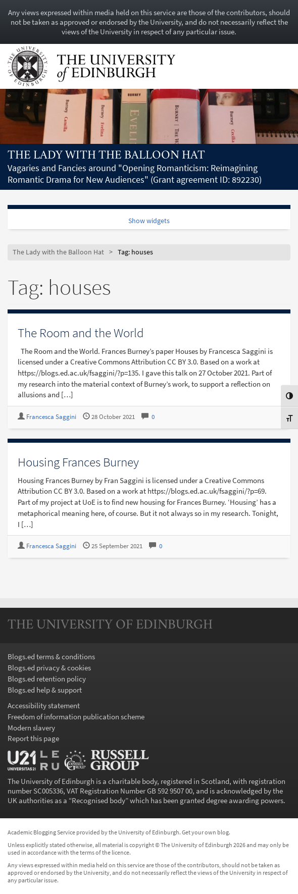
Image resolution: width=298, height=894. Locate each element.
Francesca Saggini (51, 416)
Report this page (33, 738)
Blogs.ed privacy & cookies (49, 667)
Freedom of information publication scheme (76, 716)
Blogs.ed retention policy (47, 678)
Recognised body (98, 800)
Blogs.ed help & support (45, 690)
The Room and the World (81, 333)
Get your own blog (205, 832)
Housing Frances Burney (78, 462)
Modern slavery (31, 727)
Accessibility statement (44, 705)
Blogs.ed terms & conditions (51, 656)
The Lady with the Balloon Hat (106, 155)
